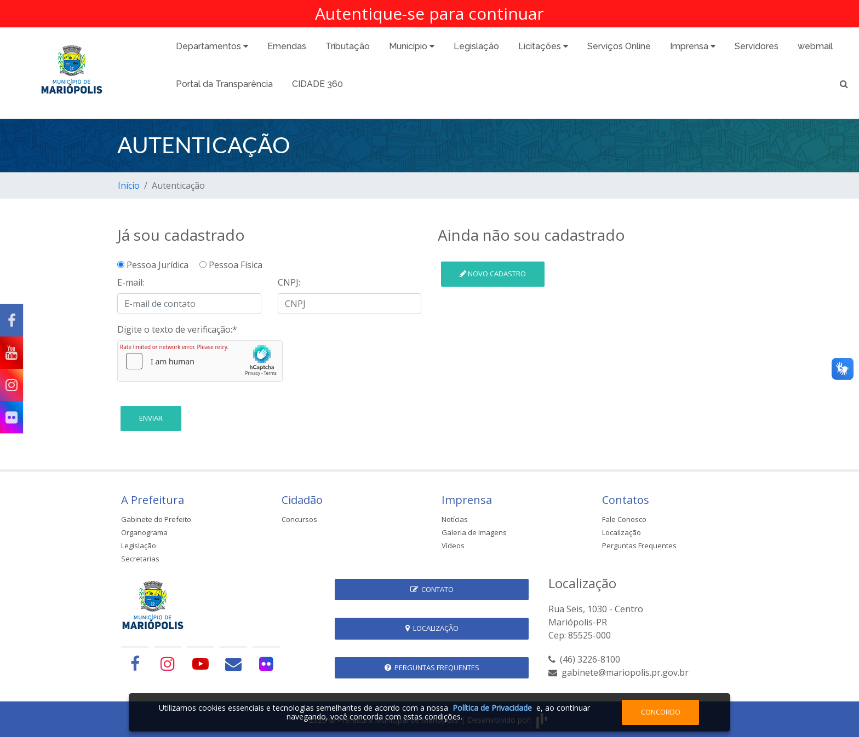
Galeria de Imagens (474, 532)
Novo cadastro (493, 273)
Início (129, 185)
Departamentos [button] (212, 46)
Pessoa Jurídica (157, 265)
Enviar (151, 418)
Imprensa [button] (692, 46)
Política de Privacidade (492, 708)
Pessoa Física (230, 265)
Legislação (476, 46)
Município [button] (411, 46)
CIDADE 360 (317, 84)
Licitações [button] (543, 46)
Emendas (286, 46)
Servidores (756, 46)
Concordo (660, 712)
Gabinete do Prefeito (156, 519)
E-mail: (130, 282)
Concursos (299, 519)
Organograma (144, 532)
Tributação (347, 46)
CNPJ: (289, 282)
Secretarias (140, 559)
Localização (621, 532)
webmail (815, 46)
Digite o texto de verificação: (177, 329)
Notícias (455, 519)
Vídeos (453, 545)
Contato (432, 589)
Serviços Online (619, 46)
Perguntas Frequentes (639, 545)
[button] (844, 86)
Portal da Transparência (224, 84)
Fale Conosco (624, 519)
